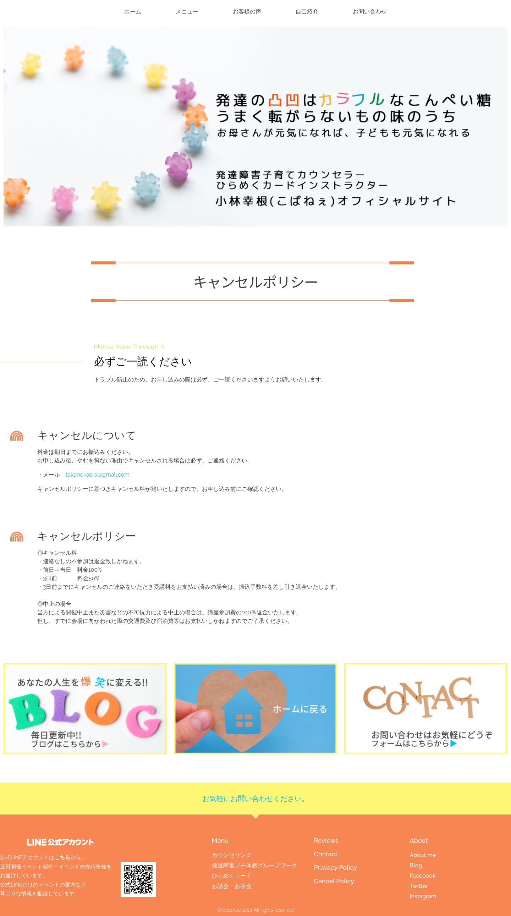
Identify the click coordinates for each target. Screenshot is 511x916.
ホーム (132, 11)
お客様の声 (247, 11)
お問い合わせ (370, 11)
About (419, 840)
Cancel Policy (334, 881)
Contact (325, 854)
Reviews (326, 840)
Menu (220, 840)
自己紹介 (307, 11)
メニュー (187, 11)
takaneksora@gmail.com (98, 474)
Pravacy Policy (335, 867)
